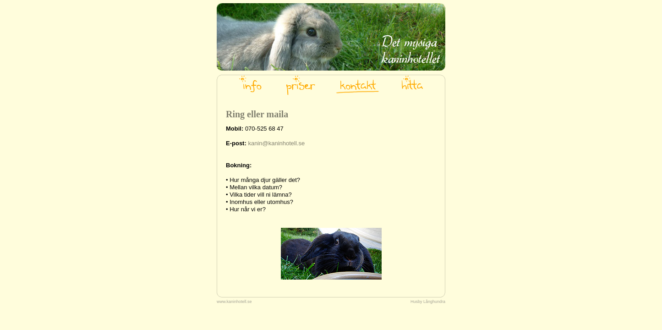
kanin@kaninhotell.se (276, 143)
